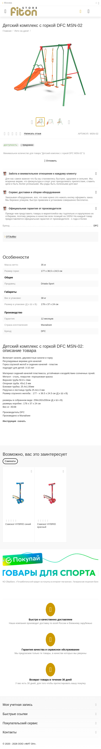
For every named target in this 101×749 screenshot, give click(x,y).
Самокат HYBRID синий (18, 524)
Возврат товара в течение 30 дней (50, 679)
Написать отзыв (32, 133)
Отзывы (11, 236)
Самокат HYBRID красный (46, 525)
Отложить (50, 160)
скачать (21, 421)
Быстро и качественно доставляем (50, 619)
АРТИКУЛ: (83, 133)
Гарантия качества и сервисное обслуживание (50, 649)
